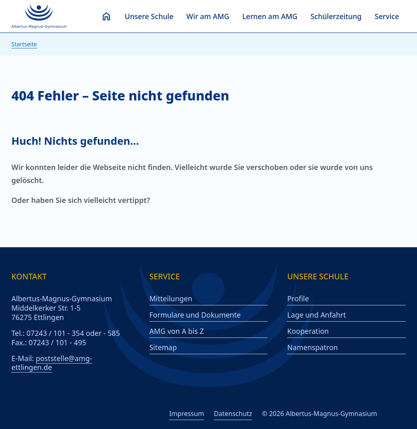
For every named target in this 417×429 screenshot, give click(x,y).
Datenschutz (233, 413)
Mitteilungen (171, 298)
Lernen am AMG (269, 16)
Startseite (24, 44)
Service (387, 16)
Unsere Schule (149, 16)
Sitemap (163, 347)
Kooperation (308, 331)
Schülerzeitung (336, 16)
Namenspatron (312, 347)
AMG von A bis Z (176, 331)
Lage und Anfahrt (316, 315)
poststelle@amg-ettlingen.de (51, 362)
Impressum (186, 413)
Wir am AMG (208, 16)
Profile (298, 298)
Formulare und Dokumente (195, 315)
